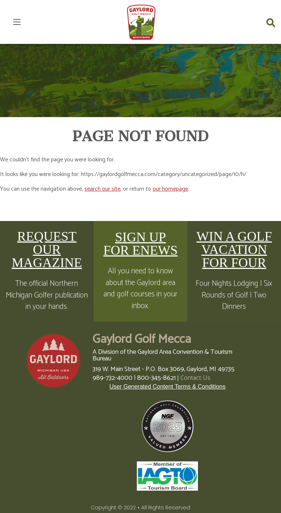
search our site (102, 189)
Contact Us (195, 377)
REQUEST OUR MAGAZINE (47, 249)
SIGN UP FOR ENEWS (140, 244)
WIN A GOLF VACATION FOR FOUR (234, 249)
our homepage (170, 189)
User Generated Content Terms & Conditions (167, 386)
